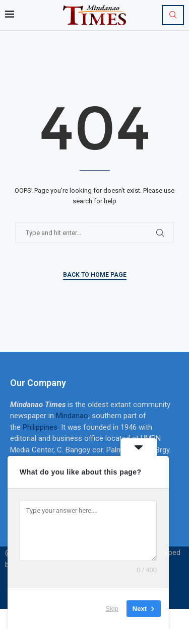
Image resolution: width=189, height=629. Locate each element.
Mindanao (72, 415)
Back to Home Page (95, 274)
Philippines (40, 427)
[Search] (173, 15)
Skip (112, 608)
